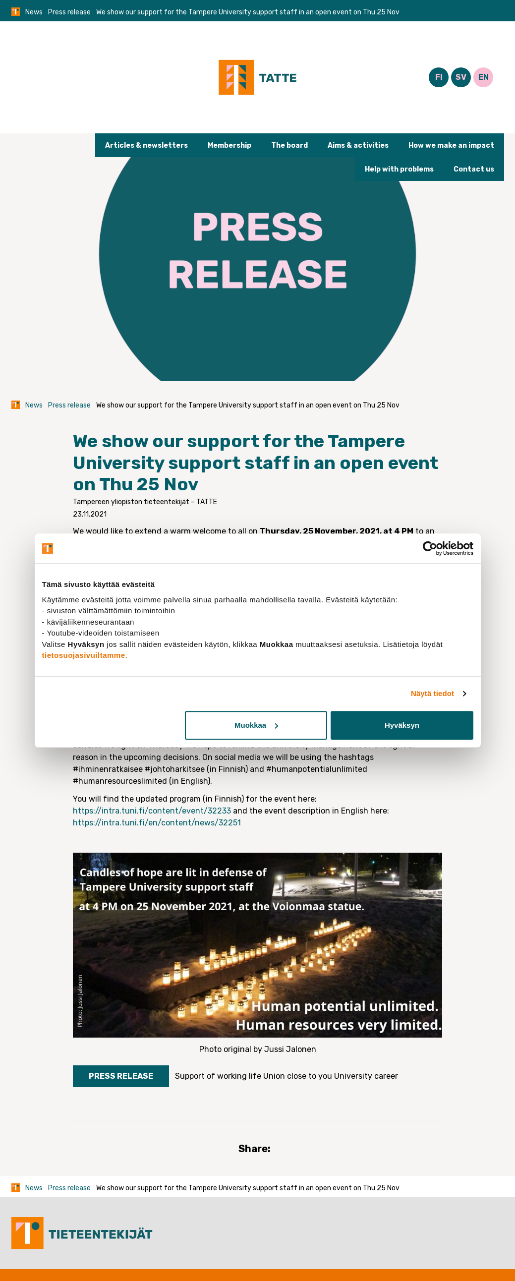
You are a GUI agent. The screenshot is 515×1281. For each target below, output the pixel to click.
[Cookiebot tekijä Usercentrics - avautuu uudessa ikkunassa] (430, 548)
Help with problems (399, 169)
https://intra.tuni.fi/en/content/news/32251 (157, 822)
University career (366, 1076)
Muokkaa (256, 725)
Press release (69, 12)
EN (483, 77)
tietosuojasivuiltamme (83, 655)
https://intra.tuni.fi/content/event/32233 (152, 810)
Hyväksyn (402, 725)
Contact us (474, 169)
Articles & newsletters (146, 145)
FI (439, 77)
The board (289, 145)
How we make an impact (451, 145)
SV (461, 77)
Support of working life (218, 1076)
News (34, 12)
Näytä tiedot (432, 693)
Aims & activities (358, 145)
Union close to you (297, 1076)
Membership (229, 145)
